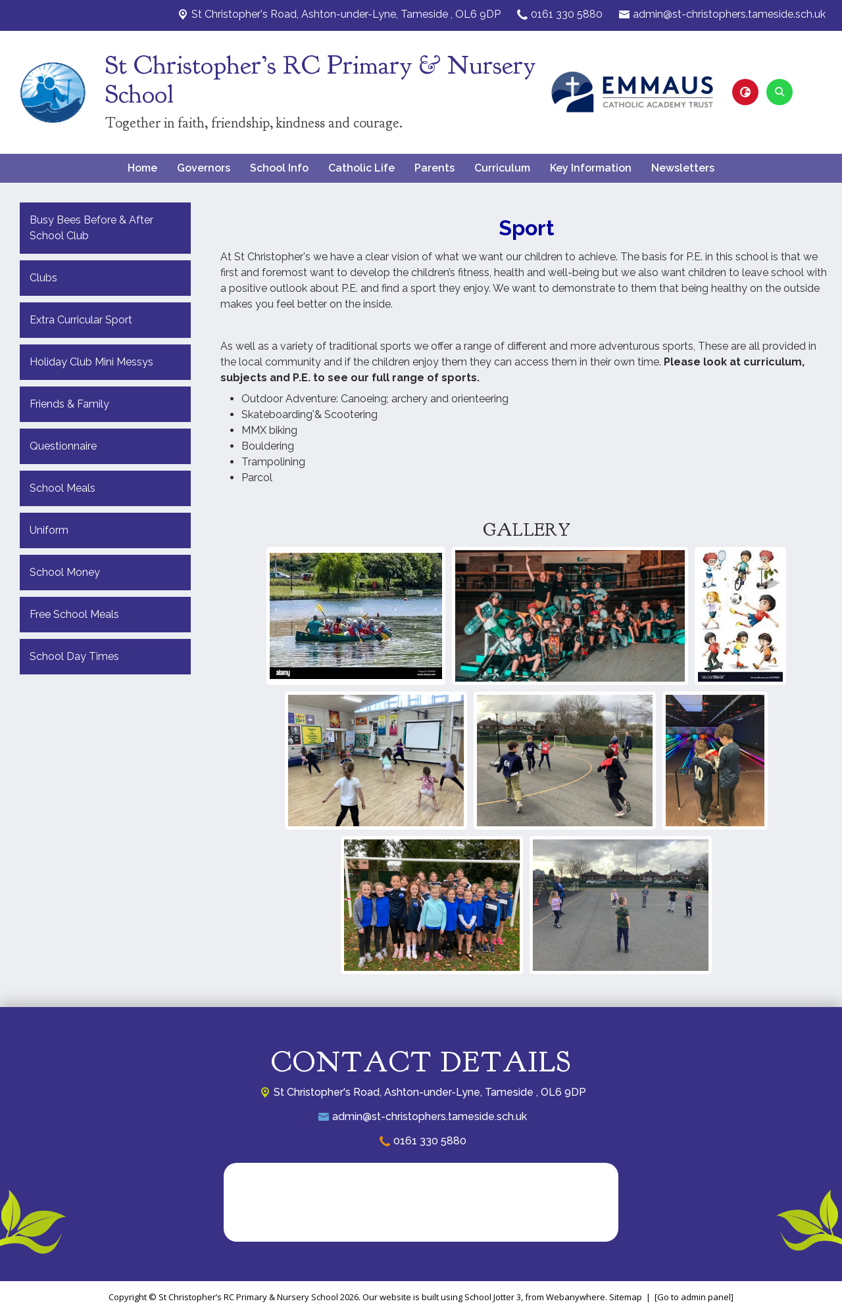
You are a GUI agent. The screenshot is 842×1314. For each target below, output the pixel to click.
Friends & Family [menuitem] (69, 404)
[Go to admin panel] (694, 1297)
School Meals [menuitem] (62, 488)
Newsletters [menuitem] (682, 168)
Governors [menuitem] (203, 168)
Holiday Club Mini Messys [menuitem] (91, 362)
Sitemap (625, 1297)
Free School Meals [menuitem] (74, 614)
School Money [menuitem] (65, 572)
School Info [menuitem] (279, 168)
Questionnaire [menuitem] (63, 446)
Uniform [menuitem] (49, 530)
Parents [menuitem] (434, 168)
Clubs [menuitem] (43, 277)
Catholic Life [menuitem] (361, 168)
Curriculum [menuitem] (502, 168)
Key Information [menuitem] (591, 168)
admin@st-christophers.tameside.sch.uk (729, 14)
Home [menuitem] (142, 168)
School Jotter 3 (492, 1297)
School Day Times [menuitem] (74, 656)
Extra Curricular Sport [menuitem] (81, 320)
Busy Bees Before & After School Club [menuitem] (91, 228)
